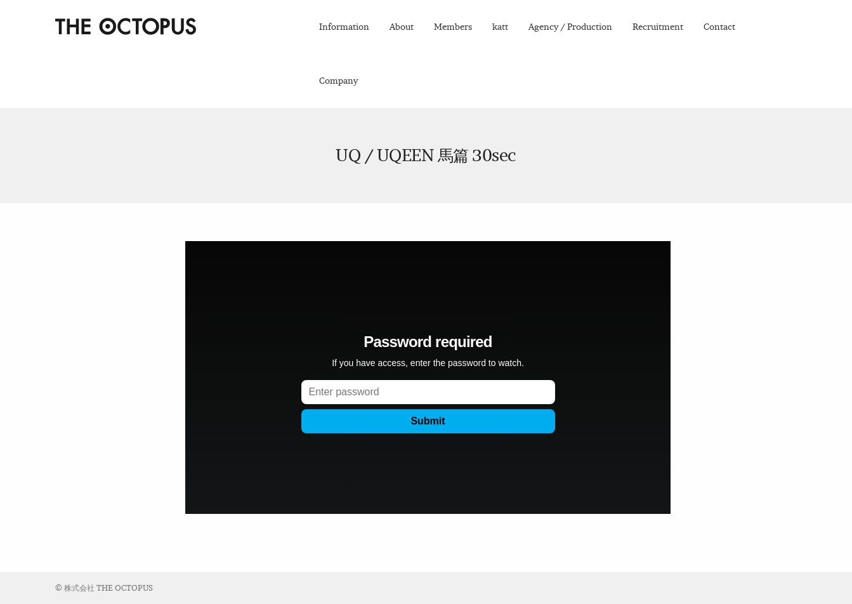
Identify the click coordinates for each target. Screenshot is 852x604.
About (402, 27)
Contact (719, 27)
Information (344, 27)
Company (338, 81)
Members (453, 27)
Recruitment (657, 27)
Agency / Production (570, 27)
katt (500, 27)
